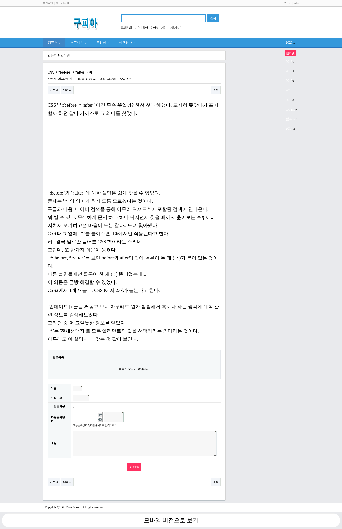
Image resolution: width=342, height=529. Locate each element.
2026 (289, 42)
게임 (163, 27)
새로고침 (100, 419)
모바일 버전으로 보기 (171, 520)
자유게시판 (175, 27)
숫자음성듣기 (100, 414)
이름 (53, 388)
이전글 (54, 89)
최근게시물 (62, 2)
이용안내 (127, 42)
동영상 (102, 42)
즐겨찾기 (48, 2)
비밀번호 (56, 397)
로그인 (287, 2)
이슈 (137, 27)
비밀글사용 (58, 406)
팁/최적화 (126, 27)
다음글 (67, 89)
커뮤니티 (78, 42)
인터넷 (154, 27)
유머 (145, 27)
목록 (216, 89)
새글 (297, 2)
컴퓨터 (54, 42)
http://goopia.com (71, 507)
